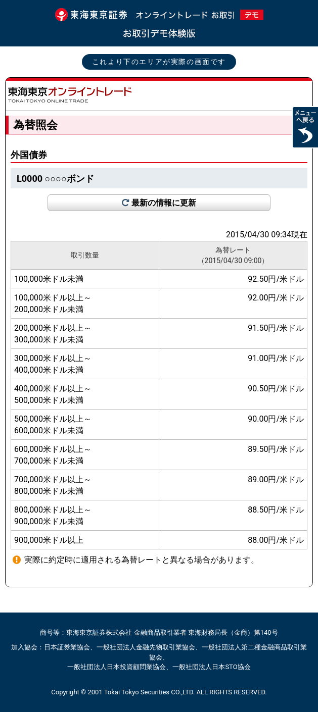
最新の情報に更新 (163, 203)
